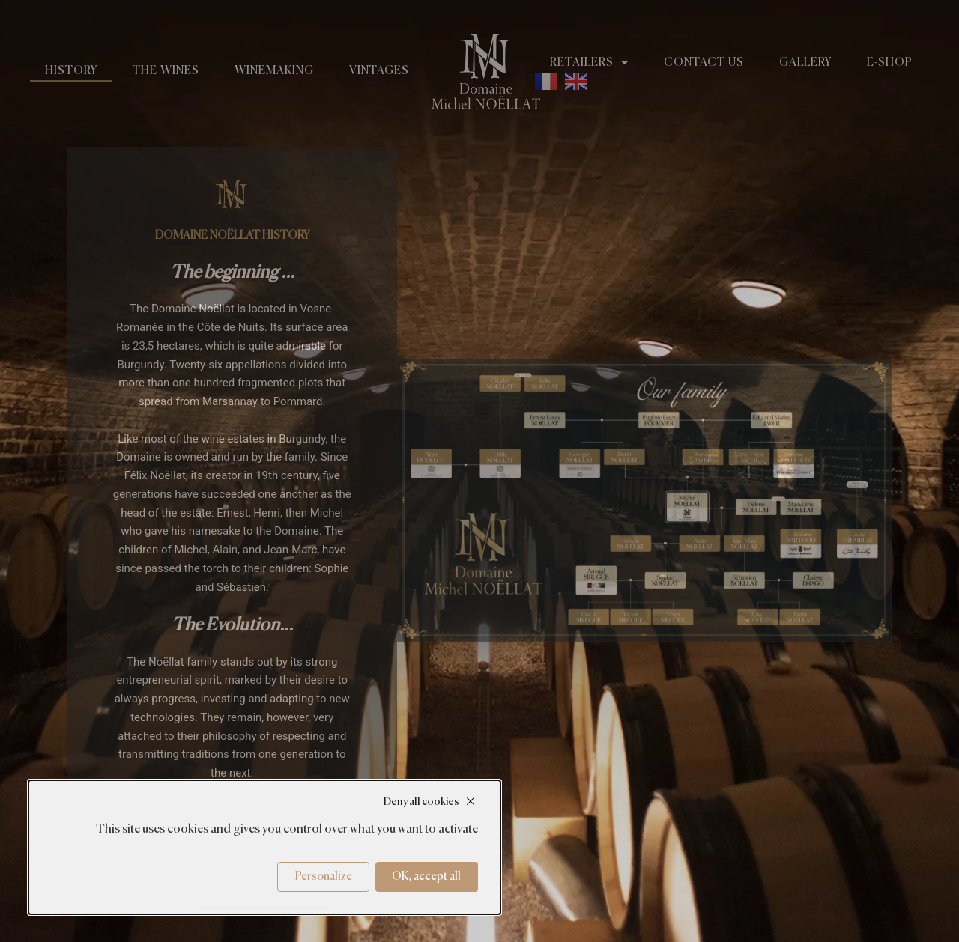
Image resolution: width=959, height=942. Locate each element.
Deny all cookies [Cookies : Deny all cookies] (421, 802)
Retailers (589, 62)
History (71, 70)
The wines (166, 70)
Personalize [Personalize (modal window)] (323, 876)
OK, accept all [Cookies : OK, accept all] (426, 876)
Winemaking (274, 70)
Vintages (379, 70)
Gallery (805, 62)
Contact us (704, 62)
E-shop (890, 62)
